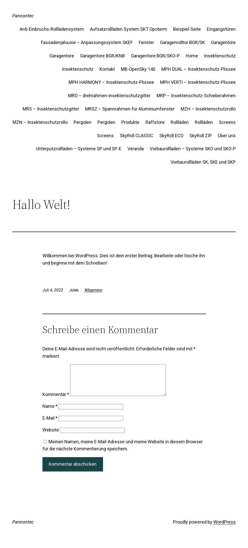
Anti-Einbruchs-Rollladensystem (52, 29)
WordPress (224, 528)
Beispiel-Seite (187, 29)
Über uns (227, 135)
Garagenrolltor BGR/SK (182, 42)
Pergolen (82, 122)
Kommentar (55, 400)
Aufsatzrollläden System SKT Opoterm (128, 29)
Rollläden (180, 122)
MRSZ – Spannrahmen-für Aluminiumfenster (130, 109)
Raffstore (155, 122)
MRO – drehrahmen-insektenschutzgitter (109, 95)
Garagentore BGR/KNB (102, 55)
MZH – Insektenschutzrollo (208, 109)
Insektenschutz (220, 55)
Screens (227, 122)
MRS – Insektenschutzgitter (51, 109)
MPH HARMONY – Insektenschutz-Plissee (111, 82)
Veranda (135, 148)
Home (192, 55)
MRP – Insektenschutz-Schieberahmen (196, 95)
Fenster (146, 42)
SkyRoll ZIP (200, 135)
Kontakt (107, 69)
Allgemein (93, 290)
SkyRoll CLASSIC (136, 135)
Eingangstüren (221, 29)
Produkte (130, 122)
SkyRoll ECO (171, 135)
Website (50, 436)
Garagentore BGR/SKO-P (155, 55)
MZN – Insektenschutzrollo (40, 122)
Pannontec (23, 15)
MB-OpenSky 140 (138, 69)
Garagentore (223, 42)
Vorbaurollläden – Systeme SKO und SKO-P (193, 148)
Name (50, 412)
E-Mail (50, 424)
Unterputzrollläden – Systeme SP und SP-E (78, 148)
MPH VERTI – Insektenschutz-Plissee (198, 82)
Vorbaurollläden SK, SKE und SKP (203, 162)
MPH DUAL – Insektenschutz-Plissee (198, 69)
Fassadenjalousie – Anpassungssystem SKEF (87, 42)
